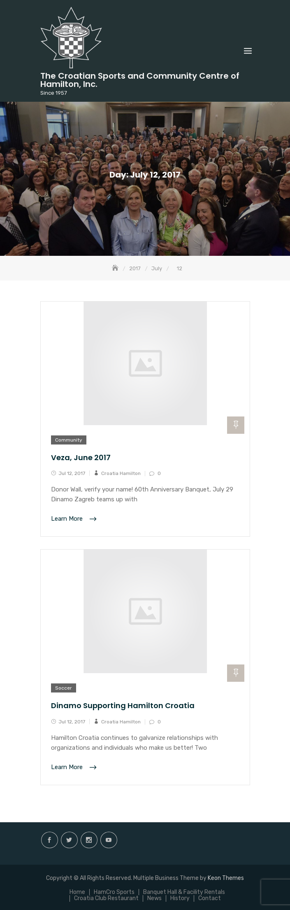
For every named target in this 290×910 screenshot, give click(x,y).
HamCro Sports (114, 892)
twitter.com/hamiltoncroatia (69, 840)
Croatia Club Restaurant (106, 898)
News (154, 898)
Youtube (108, 840)
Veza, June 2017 (81, 457)
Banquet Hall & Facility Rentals (184, 892)
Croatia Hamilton (121, 473)
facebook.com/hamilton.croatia (49, 840)
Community (68, 440)
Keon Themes (226, 878)
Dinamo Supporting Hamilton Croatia (123, 705)
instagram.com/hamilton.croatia (89, 840)
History (180, 898)
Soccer (63, 688)
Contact (209, 898)
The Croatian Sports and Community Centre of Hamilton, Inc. (139, 80)
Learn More (67, 519)
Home (77, 892)
